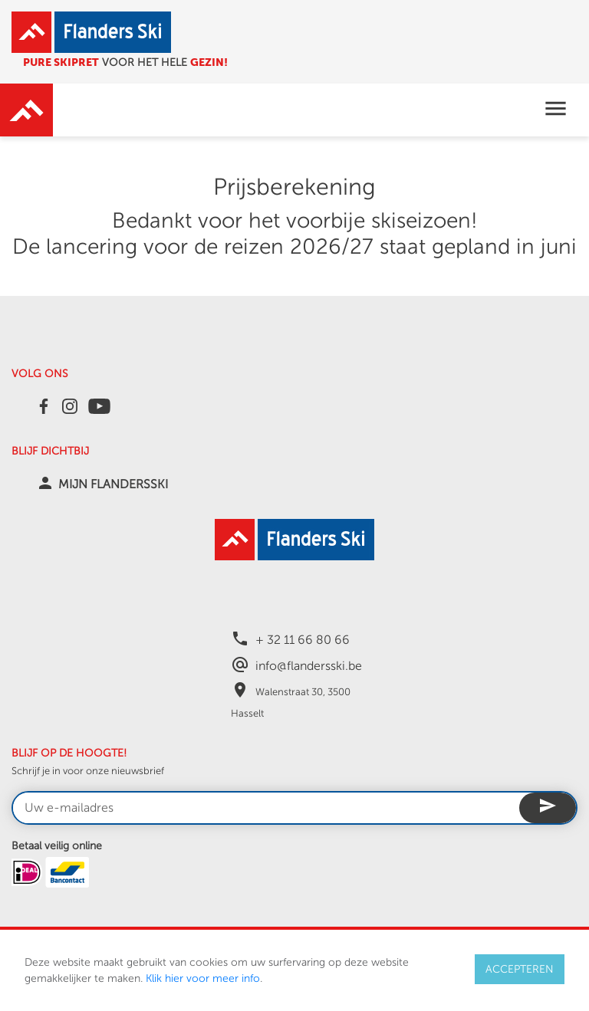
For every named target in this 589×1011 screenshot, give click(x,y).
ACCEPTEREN (519, 969)
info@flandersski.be (308, 666)
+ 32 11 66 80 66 (302, 640)
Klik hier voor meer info (203, 978)
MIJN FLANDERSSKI (113, 484)
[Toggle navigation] (555, 110)
